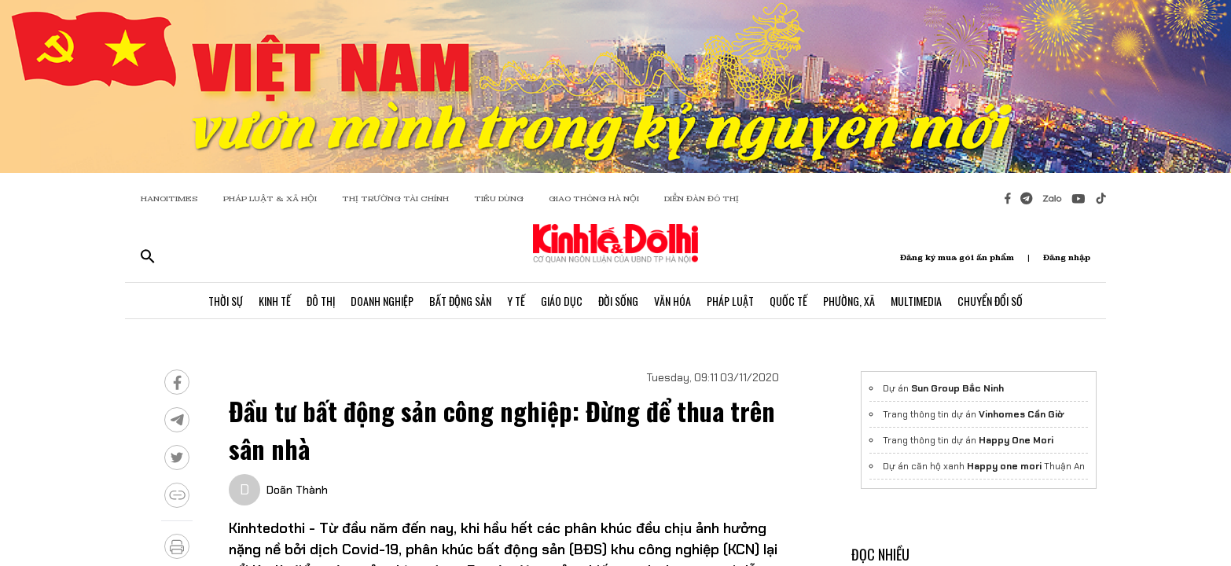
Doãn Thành (297, 490)
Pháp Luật (730, 300)
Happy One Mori (1016, 440)
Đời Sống (618, 300)
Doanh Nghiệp (382, 300)
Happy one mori (1004, 466)
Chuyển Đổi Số (990, 300)
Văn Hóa (672, 300)
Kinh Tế (275, 300)
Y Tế (516, 300)
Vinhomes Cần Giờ (1021, 414)
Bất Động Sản (460, 300)
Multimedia (916, 300)
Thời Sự (225, 300)
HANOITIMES (169, 198)
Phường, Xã (849, 300)
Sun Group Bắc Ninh (957, 388)
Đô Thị (321, 300)
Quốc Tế (788, 300)
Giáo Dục (561, 300)
